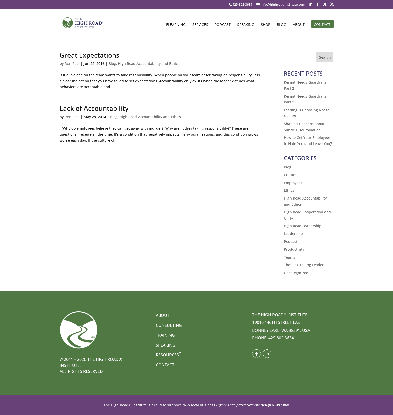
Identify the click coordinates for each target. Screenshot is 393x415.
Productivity (294, 249)
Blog (281, 25)
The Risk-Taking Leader (304, 264)
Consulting (169, 325)
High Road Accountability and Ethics (148, 63)
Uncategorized (296, 272)
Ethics (289, 190)
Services (200, 25)
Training (165, 335)
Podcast (223, 25)
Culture (290, 174)
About (299, 25)
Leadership (293, 233)
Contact (322, 25)
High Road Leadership (302, 225)
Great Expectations (89, 55)
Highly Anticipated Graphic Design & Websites (252, 405)
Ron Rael (72, 63)
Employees (293, 182)
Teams (289, 257)
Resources (167, 355)
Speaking (245, 25)
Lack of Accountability (94, 108)
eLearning (176, 25)
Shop (265, 25)
